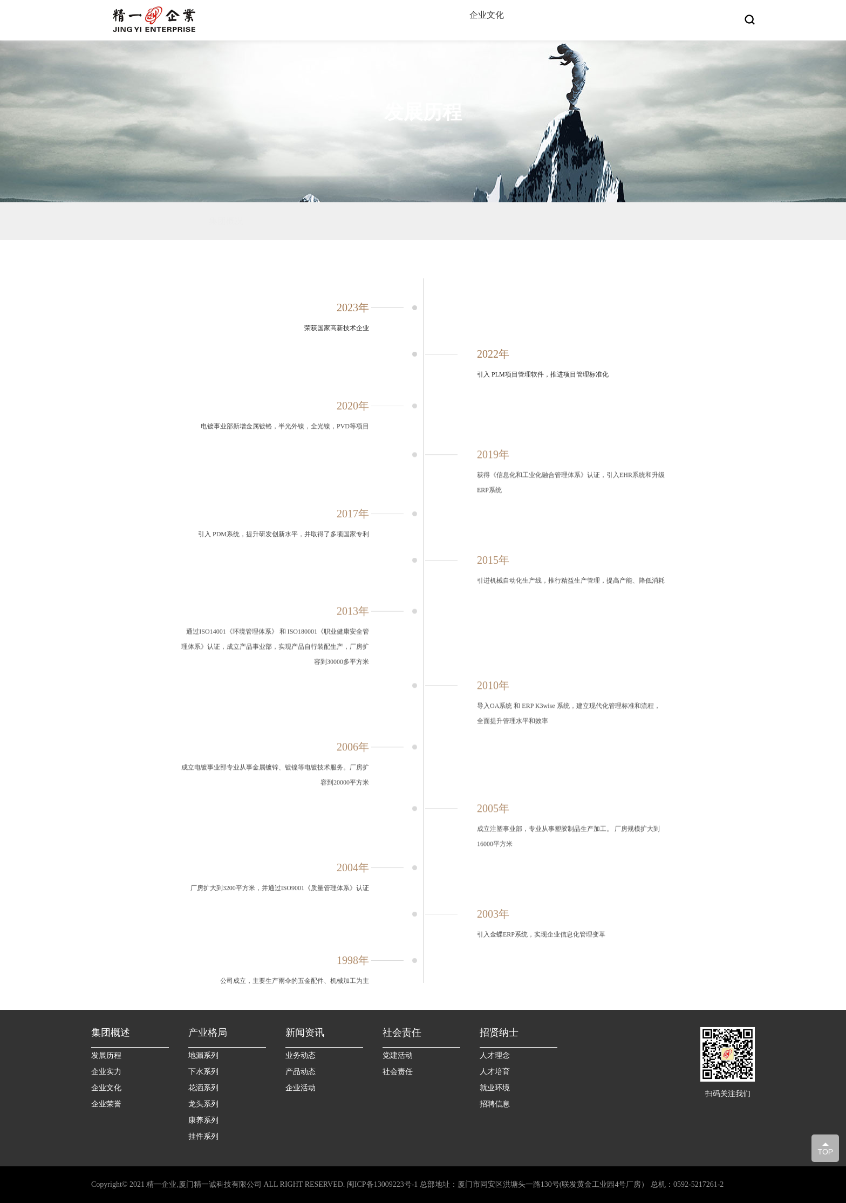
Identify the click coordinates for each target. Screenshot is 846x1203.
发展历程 (106, 1055)
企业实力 (106, 1072)
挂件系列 (203, 1136)
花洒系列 (203, 1088)
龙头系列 (203, 1104)
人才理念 (495, 1055)
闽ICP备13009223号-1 (382, 1184)
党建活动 (398, 1055)
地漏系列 (203, 1055)
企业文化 (106, 1088)
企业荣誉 (106, 1104)
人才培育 (495, 1072)
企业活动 (300, 1088)
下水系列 (203, 1072)
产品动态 (300, 1072)
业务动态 (300, 1055)
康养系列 (203, 1120)
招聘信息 (495, 1104)
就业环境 (495, 1088)
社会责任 (398, 1072)
